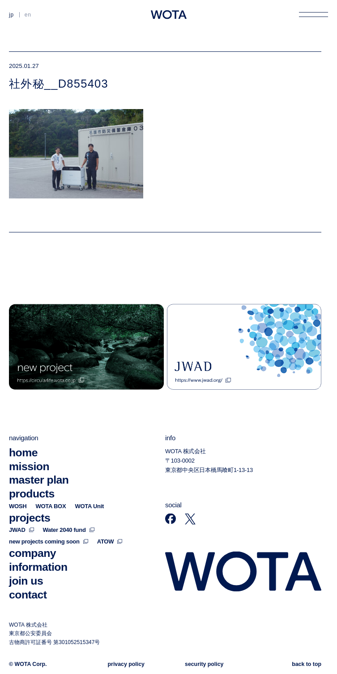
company (32, 553)
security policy (204, 664)
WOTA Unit (89, 506)
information (38, 567)
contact (28, 594)
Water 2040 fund (68, 530)
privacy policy (126, 664)
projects (29, 517)
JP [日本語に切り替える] (11, 15)
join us (26, 580)
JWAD (21, 530)
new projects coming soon (48, 541)
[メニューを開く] (313, 14)
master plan (38, 480)
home (23, 452)
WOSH (17, 506)
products (32, 494)
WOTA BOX (50, 506)
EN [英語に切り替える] (28, 15)
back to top (306, 664)
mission (29, 466)
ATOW (109, 541)
